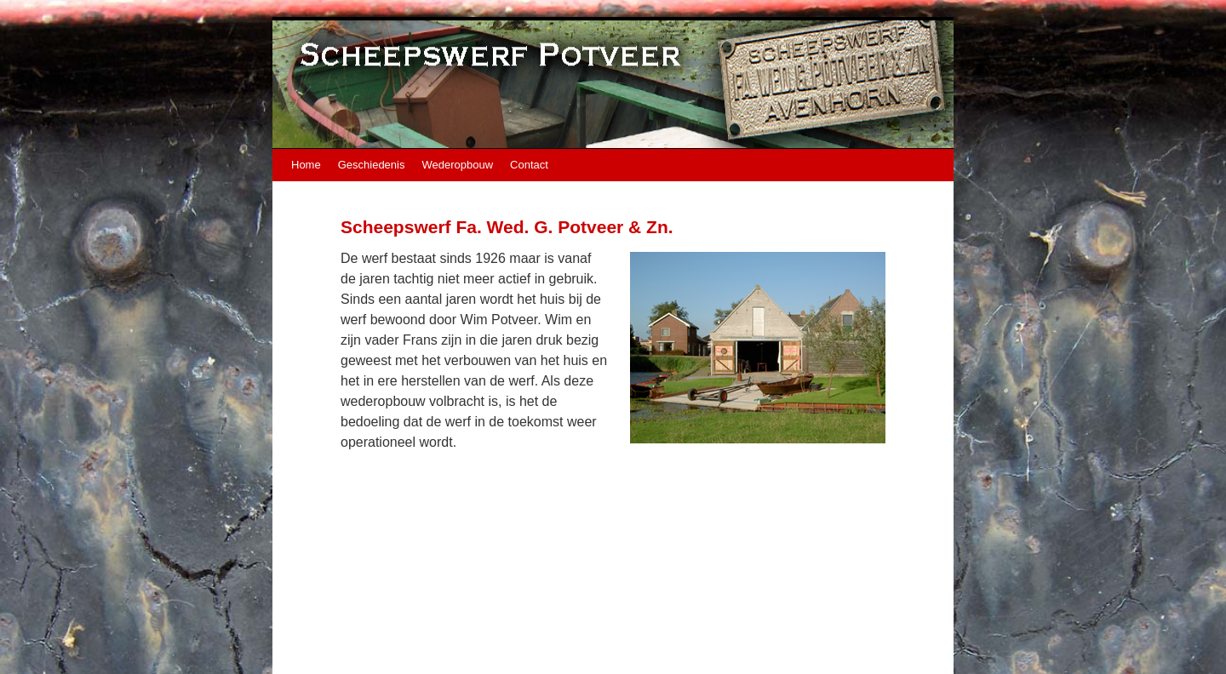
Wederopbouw (457, 164)
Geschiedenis (371, 164)
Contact (529, 164)
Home (306, 164)
